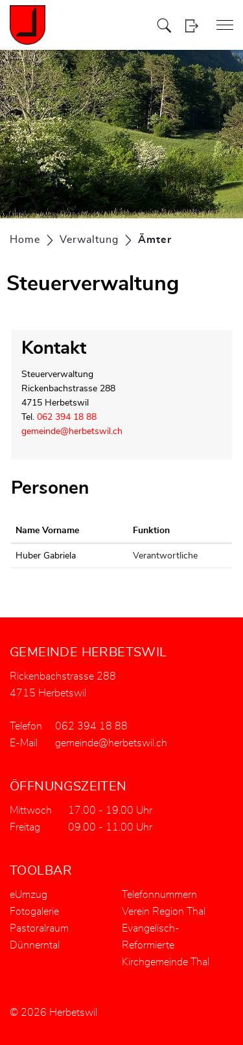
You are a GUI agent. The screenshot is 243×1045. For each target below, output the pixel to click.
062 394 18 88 (67, 417)
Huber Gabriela (46, 555)
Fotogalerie (34, 911)
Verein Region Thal (163, 911)
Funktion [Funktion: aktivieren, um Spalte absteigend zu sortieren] (151, 530)
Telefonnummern (159, 895)
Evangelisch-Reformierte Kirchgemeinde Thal (165, 945)
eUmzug (28, 895)
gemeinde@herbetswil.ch (71, 431)
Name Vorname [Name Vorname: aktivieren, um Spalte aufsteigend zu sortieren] (47, 530)
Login (191, 26)
